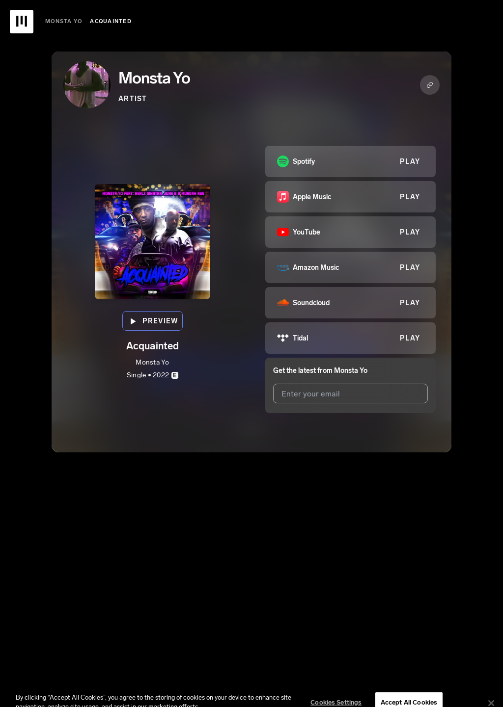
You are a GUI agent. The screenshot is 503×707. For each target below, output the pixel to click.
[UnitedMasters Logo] (21, 21)
